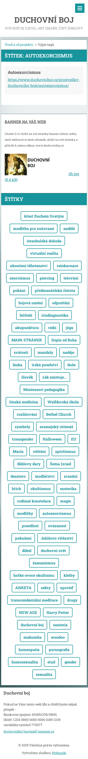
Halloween (52, 439)
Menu (79, 8)
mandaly (45, 352)
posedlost (30, 525)
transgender (22, 439)
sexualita (44, 674)
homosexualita (24, 661)
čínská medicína (23, 401)
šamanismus (44, 562)
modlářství (44, 476)
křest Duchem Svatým (44, 216)
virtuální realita (44, 253)
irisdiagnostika (55, 315)
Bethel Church (58, 414)
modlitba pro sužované (33, 228)
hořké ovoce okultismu (33, 575)
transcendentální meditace (34, 600)
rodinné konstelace (34, 500)
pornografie (59, 649)
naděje (68, 352)
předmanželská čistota (55, 290)
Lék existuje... (54, 377)
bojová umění (31, 302)
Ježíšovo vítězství (57, 538)
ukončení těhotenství (28, 265)
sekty (46, 587)
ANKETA (23, 587)
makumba (32, 637)
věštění (39, 451)
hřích (16, 488)
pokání (19, 290)
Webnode (59, 753)
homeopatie (29, 649)
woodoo (58, 637)
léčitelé (26, 315)
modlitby (25, 513)
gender (71, 661)
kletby (69, 575)
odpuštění (61, 302)
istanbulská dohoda (44, 240)
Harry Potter (57, 612)
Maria (18, 451)
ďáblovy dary (29, 463)
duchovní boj (32, 624)
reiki (52, 327)
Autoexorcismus (24, 72)
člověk (27, 377)
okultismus (41, 488)
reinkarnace (67, 265)
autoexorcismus (56, 513)
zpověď (66, 587)
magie (65, 500)
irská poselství (45, 364)
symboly (22, 426)
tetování (71, 278)
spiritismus (65, 451)
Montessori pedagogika (44, 389)
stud (51, 661)
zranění (70, 476)
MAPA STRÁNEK (26, 339)
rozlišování (27, 414)
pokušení (23, 538)
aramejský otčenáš (56, 426)
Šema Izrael (60, 463)
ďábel (26, 550)
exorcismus (20, 278)
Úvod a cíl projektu (19, 44)
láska (17, 364)
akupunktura (27, 327)
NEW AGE (28, 612)
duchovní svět (53, 550)
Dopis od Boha (64, 339)
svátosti (21, 352)
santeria (60, 624)
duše (71, 364)
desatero (18, 476)
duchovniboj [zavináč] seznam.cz (29, 731)
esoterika (68, 488)
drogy (72, 600)
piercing (47, 278)
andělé (69, 228)
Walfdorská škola (63, 401)
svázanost (57, 525)
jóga (69, 327)
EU (73, 439)
